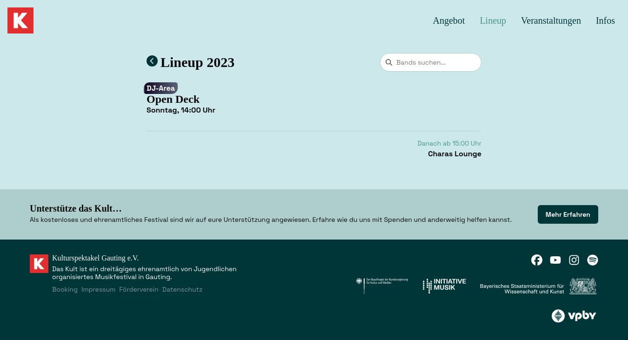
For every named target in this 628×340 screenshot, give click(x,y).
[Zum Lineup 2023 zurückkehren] (152, 61)
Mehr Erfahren (568, 214)
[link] (568, 214)
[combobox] (430, 62)
